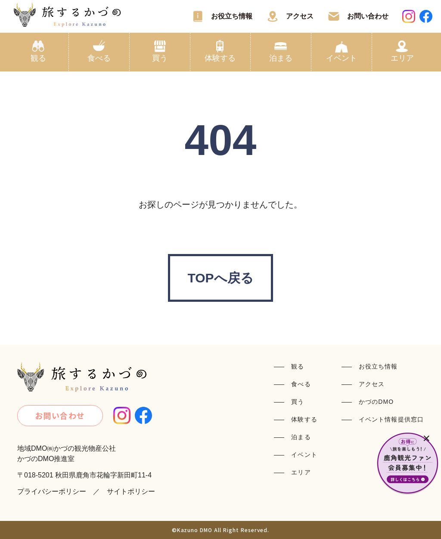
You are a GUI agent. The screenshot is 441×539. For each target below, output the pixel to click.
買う (160, 58)
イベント (341, 58)
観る (38, 58)
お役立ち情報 (231, 16)
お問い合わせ (367, 16)
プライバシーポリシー (51, 491)
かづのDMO (376, 401)
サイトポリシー (131, 491)
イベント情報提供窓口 (391, 419)
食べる (99, 58)
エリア (402, 58)
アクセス (300, 16)
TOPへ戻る (220, 278)
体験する (220, 58)
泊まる (280, 58)
